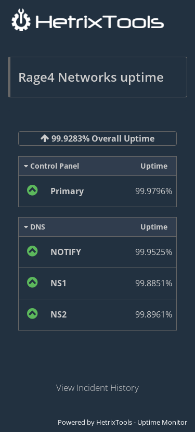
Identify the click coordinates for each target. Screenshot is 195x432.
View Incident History (97, 387)
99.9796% (153, 191)
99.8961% (153, 314)
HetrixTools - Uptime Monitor (141, 422)
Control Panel (51, 166)
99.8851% (153, 283)
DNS (34, 227)
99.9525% (153, 252)
